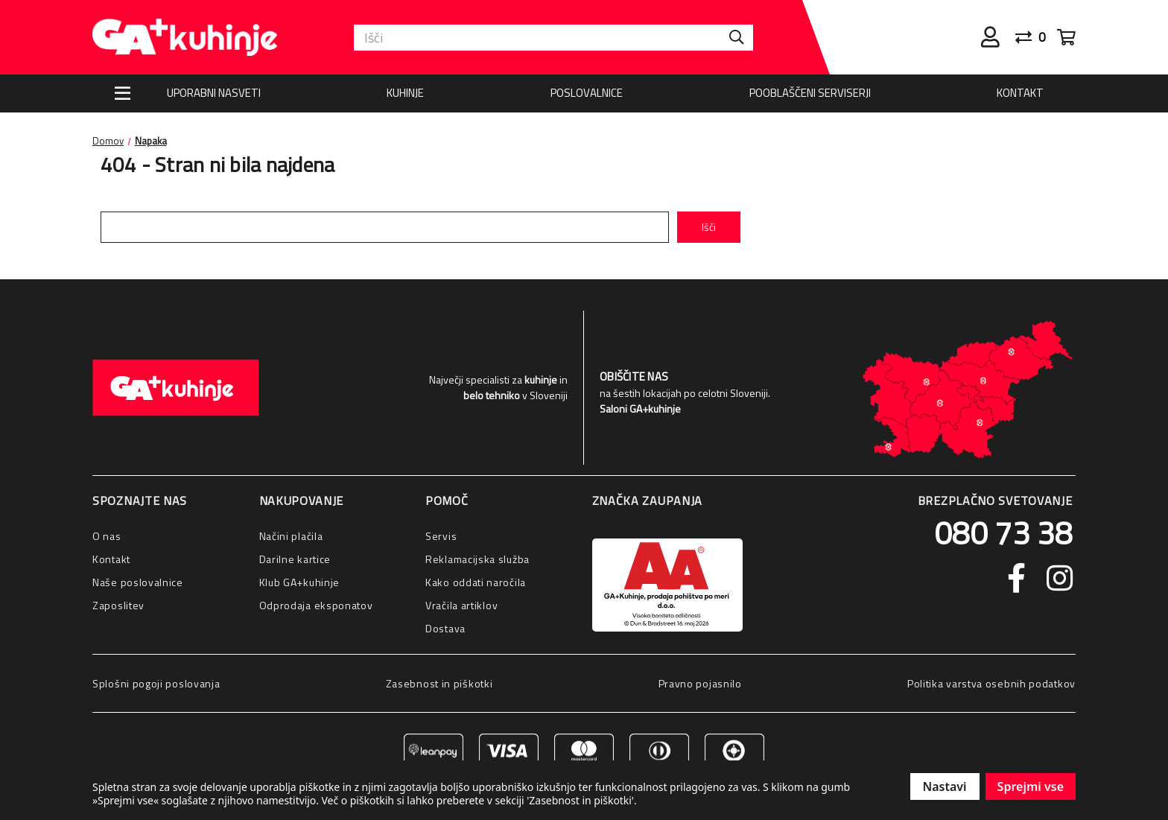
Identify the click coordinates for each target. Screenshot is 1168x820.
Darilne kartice (295, 559)
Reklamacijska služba (477, 559)
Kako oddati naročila (475, 582)
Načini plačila (291, 536)
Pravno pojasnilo (700, 683)
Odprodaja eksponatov (316, 605)
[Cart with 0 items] (1066, 37)
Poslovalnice (586, 92)
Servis (441, 536)
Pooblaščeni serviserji (810, 92)
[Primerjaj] (1036, 37)
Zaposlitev (118, 605)
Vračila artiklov (461, 605)
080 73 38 (1003, 532)
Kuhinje (405, 92)
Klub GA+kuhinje (299, 582)
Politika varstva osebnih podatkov (991, 683)
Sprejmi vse (1030, 786)
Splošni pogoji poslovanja (156, 683)
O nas (106, 536)
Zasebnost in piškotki (439, 683)
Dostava (445, 628)
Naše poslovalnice (137, 582)
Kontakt (1020, 92)
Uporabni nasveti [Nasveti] (214, 92)
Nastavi (945, 786)
